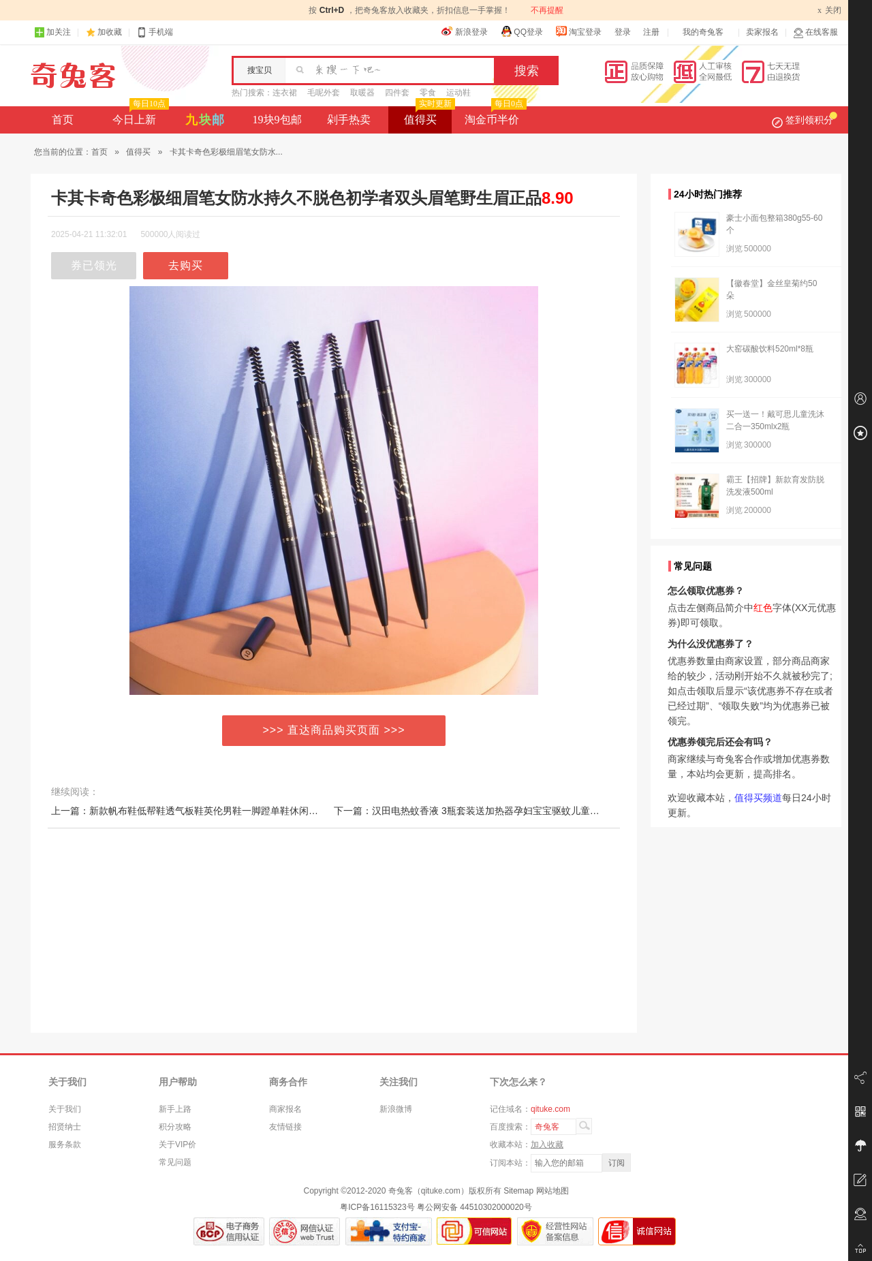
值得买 (428, 115)
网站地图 (552, 1191)
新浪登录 (464, 31)
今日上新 (139, 115)
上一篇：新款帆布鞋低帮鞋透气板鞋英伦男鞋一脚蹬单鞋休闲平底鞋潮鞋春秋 (213, 810)
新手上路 (175, 1109)
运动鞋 (458, 92)
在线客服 (815, 32)
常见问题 (175, 1162)
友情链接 (285, 1127)
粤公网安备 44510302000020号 (474, 1207)
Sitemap (518, 1191)
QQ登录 (521, 31)
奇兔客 (73, 75)
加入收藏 (547, 1144)
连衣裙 (284, 92)
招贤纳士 (64, 1127)
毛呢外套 (323, 92)
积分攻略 (175, 1127)
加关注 (52, 32)
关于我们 (64, 1109)
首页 (63, 119)
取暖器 (362, 92)
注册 (651, 32)
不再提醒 (547, 10)
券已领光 (94, 265)
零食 (428, 92)
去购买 (185, 265)
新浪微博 (395, 1109)
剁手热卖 (349, 119)
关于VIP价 (177, 1144)
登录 (622, 32)
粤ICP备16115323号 (377, 1207)
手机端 (154, 32)
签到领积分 (804, 120)
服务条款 (64, 1144)
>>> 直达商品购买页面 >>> (334, 730)
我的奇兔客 (703, 32)
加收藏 (109, 32)
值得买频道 (758, 797)
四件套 (397, 92)
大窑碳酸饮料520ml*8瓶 (769, 349)
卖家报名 (762, 32)
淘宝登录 (578, 31)
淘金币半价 (494, 115)
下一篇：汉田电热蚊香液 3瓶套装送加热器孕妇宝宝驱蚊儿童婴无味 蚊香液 (492, 810)
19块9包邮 (277, 119)
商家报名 (285, 1109)
